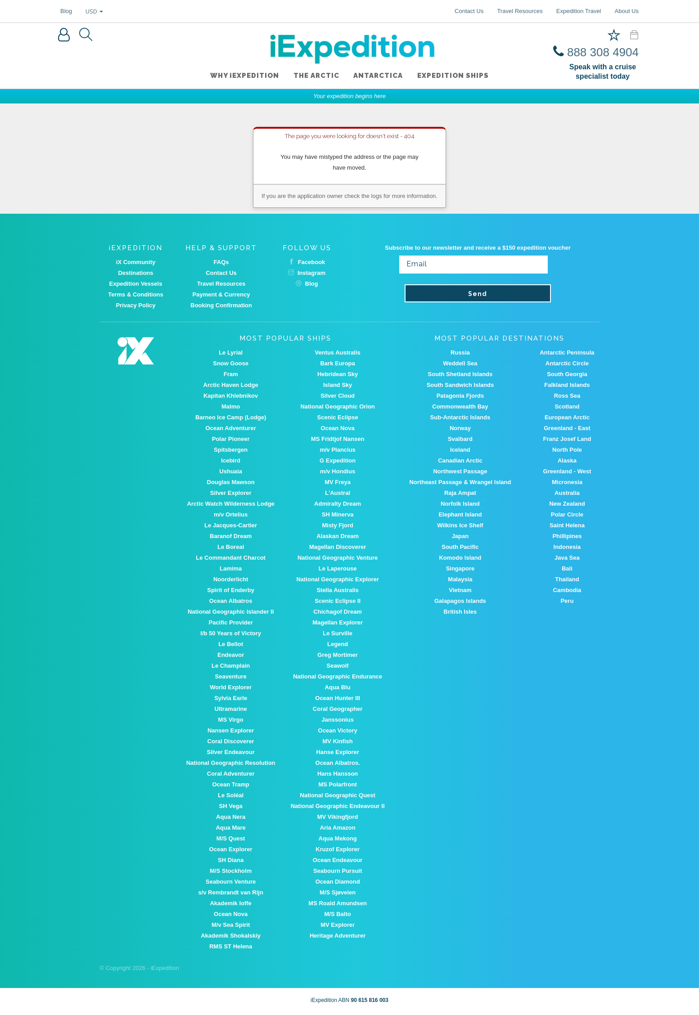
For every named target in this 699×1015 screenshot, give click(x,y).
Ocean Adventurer (231, 428)
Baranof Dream (231, 536)
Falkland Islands (567, 385)
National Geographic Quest (337, 795)
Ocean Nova (338, 428)
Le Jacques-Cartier (230, 525)
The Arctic (316, 76)
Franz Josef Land (567, 439)
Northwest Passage (460, 471)
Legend (337, 644)
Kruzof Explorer (338, 849)
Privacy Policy (135, 305)
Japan (460, 536)
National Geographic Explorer (337, 579)
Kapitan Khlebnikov (230, 395)
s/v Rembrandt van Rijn (230, 892)
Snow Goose (230, 363)
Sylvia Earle (230, 698)
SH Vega (231, 806)
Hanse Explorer (337, 752)
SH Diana (231, 860)
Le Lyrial (231, 352)
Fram (231, 374)
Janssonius (337, 719)
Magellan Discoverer (337, 546)
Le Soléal (231, 795)
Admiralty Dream (337, 503)
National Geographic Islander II (231, 611)
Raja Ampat (460, 493)
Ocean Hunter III (337, 698)
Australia (567, 493)
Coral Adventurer (231, 773)
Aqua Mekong (338, 838)
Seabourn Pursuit (337, 870)
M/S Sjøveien (338, 892)
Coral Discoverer (230, 741)
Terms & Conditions (135, 294)
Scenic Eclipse (337, 417)
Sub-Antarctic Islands (460, 417)
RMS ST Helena (230, 946)
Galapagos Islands (460, 600)
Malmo (230, 406)
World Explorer (231, 687)
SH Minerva (338, 514)
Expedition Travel (578, 11)
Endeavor (230, 654)
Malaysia (460, 579)
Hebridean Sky (337, 374)
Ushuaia (230, 471)
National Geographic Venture (338, 557)
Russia (460, 352)
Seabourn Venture (231, 881)
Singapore (460, 568)
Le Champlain (231, 665)
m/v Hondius (337, 471)
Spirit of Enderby (230, 590)
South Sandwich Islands (460, 385)
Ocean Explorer (231, 849)
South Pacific (460, 546)
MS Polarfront (338, 784)
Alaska (567, 460)
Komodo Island (460, 557)
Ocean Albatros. (338, 762)
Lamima (231, 568)
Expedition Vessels (135, 283)
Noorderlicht (230, 579)
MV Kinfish (338, 741)
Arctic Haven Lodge (230, 385)
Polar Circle (567, 514)
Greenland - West (567, 471)
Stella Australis (337, 590)
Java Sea (567, 557)
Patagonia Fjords (460, 395)
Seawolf (338, 665)
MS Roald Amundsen (337, 903)
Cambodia (567, 590)
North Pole (567, 449)
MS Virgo (231, 719)
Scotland (567, 406)
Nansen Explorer (230, 730)
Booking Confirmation (221, 305)
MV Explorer (337, 924)
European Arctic (567, 417)
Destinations (135, 272)
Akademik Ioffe (230, 903)
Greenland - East (567, 428)
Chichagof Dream (337, 611)
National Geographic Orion (337, 406)
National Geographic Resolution (230, 762)
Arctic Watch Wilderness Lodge (230, 503)
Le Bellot (230, 644)
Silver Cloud (337, 395)
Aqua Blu (338, 687)
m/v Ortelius (231, 514)
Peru (566, 600)
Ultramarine (231, 708)
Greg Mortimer (337, 654)
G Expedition (338, 460)
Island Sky (337, 385)
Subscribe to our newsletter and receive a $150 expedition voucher (478, 247)
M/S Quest (230, 838)
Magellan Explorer (337, 622)
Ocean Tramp (230, 784)
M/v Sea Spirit (231, 924)
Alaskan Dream (337, 536)
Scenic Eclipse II (338, 600)
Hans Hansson (337, 773)
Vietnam (460, 590)
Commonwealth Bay (460, 406)
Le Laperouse (338, 568)
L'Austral (337, 493)
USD (94, 11)
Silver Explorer (231, 493)
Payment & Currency (221, 294)
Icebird (230, 460)
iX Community (135, 262)
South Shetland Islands (460, 374)
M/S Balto (338, 914)
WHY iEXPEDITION (244, 76)
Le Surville (337, 633)
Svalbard (460, 439)
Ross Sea (567, 395)
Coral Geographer (338, 708)
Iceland (460, 449)
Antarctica (378, 76)
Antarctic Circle (567, 363)
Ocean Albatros (231, 600)
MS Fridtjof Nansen (337, 439)
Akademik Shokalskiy (231, 935)
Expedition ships (453, 76)
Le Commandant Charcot (231, 557)
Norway (460, 428)
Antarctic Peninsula (567, 352)
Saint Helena (567, 525)
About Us (627, 11)
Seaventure (231, 676)
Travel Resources (519, 11)
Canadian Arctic (460, 460)
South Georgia (567, 374)
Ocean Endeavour (338, 860)
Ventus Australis (337, 352)
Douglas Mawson (231, 482)
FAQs (221, 262)
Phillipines (567, 536)
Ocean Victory (337, 730)
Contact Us (469, 11)
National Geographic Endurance (337, 676)
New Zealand (567, 503)
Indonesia (567, 546)
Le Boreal (230, 546)
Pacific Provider (230, 622)
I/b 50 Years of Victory (230, 633)
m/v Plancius (337, 449)
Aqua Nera (230, 816)
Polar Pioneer (231, 439)
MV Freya (338, 482)
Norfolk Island (460, 503)
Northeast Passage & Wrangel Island (460, 482)
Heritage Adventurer (338, 935)
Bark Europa (337, 363)
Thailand (567, 579)
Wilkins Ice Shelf (460, 525)
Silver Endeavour (231, 752)
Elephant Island (460, 514)
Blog (66, 11)
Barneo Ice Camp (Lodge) (230, 417)
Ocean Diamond (338, 881)
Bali (567, 568)
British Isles (460, 611)
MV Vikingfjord (337, 816)
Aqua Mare (230, 827)
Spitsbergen (231, 449)
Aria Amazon (338, 827)
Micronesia (567, 482)
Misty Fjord (337, 525)
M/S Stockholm (231, 870)
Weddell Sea (460, 363)
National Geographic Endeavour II (338, 806)
